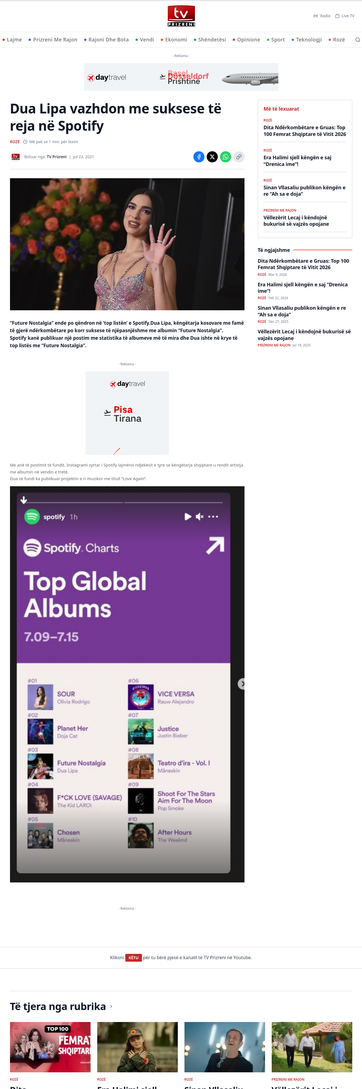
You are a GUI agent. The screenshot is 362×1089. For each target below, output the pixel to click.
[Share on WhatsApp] (225, 156)
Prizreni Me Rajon (53, 39)
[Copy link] (238, 156)
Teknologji (307, 39)
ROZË (15, 141)
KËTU (134, 957)
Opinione (246, 39)
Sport (276, 39)
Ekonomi (174, 39)
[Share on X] (212, 156)
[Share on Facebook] (198, 156)
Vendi (145, 39)
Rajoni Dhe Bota (106, 39)
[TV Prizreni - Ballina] (181, 15)
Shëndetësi (210, 39)
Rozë (337, 39)
